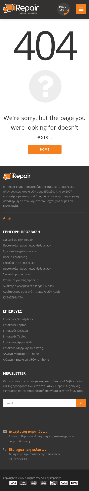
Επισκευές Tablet (14, 336)
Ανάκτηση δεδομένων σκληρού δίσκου (28, 286)
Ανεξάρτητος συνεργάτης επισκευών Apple (32, 291)
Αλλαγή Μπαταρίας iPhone (21, 354)
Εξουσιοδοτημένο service (20, 251)
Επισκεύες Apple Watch (18, 342)
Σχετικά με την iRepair (18, 240)
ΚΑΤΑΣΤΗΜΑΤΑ (13, 297)
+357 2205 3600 (18, 459)
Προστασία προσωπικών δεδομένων (27, 245)
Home (44, 149)
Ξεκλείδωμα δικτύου (16, 274)
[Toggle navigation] (81, 9)
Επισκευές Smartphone (19, 319)
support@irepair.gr (20, 441)
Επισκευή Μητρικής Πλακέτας (23, 348)
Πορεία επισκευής (15, 257)
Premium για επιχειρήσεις (20, 280)
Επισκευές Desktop (15, 331)
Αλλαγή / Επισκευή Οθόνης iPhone (26, 359)
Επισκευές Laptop (14, 325)
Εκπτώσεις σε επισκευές (19, 263)
